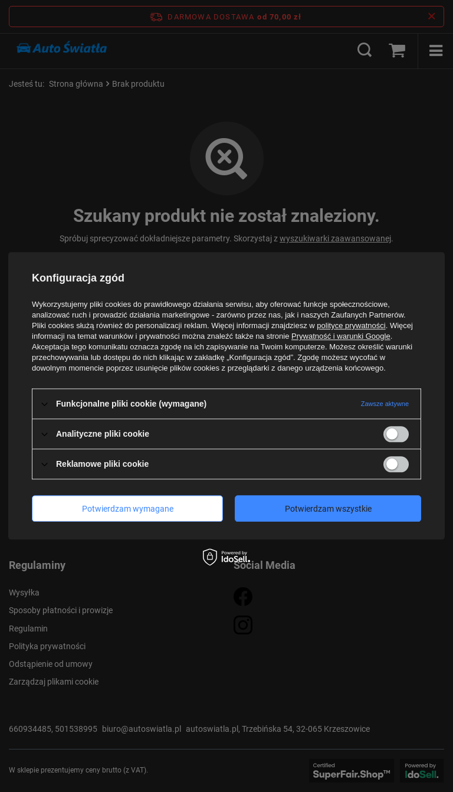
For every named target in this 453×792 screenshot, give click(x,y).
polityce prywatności (351, 325)
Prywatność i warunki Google (340, 336)
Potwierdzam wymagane (127, 508)
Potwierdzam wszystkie (328, 508)
